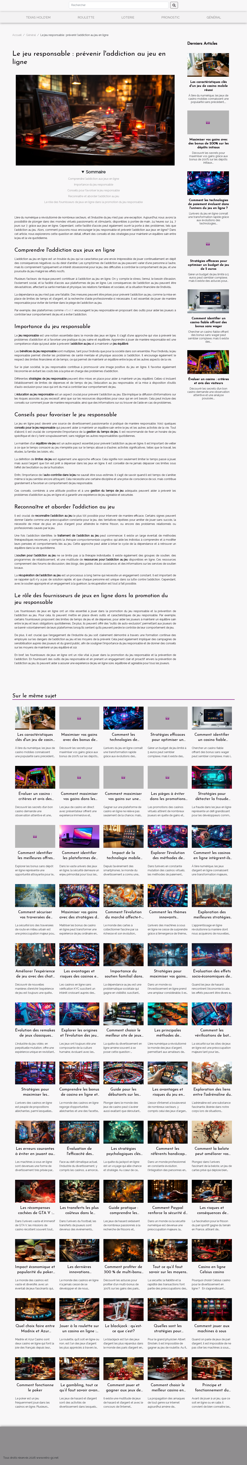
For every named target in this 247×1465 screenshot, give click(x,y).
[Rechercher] (118, 5)
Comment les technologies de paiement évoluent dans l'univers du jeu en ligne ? (208, 204)
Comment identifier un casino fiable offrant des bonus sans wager (208, 322)
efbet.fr (69, 310)
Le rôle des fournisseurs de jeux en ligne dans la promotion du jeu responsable (93, 202)
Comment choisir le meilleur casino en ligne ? (168, 1390)
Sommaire (95, 171)
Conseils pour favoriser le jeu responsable (93, 190)
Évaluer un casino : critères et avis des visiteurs (35, 799)
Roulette (86, 17)
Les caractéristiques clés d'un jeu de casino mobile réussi (208, 86)
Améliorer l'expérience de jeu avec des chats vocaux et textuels (35, 976)
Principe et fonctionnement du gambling (212, 1390)
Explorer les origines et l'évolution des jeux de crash (79, 1036)
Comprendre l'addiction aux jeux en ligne (93, 178)
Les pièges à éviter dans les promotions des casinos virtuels (167, 799)
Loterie (127, 17)
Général (214, 17)
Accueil (17, 35)
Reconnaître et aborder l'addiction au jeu (93, 196)
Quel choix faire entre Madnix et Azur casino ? (35, 1331)
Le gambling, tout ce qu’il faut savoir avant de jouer (79, 1390)
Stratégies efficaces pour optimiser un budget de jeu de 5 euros (208, 265)
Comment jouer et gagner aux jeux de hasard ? (123, 1390)
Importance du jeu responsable (93, 184)
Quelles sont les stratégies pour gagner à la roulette (167, 1331)
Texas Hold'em (38, 17)
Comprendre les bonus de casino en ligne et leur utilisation (79, 1095)
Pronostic (170, 17)
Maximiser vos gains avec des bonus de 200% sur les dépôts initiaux (208, 143)
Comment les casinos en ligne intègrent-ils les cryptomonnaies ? (211, 858)
